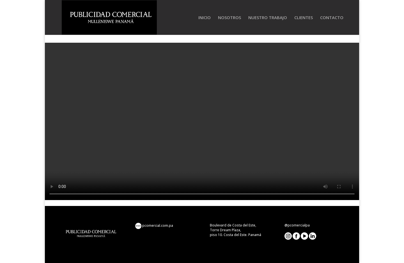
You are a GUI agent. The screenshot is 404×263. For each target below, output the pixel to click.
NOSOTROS (229, 17)
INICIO (204, 17)
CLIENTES (303, 17)
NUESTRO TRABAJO (267, 17)
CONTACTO (331, 17)
